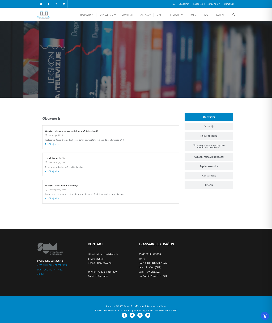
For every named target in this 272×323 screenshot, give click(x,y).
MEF (51, 269)
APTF (39, 265)
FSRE (60, 265)
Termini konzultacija (55, 158)
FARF (39, 269)
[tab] (209, 117)
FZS (65, 265)
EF (48, 265)
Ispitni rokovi (214, 3)
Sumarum (229, 3)
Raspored (198, 3)
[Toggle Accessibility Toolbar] (264, 315)
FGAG (45, 269)
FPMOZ (53, 265)
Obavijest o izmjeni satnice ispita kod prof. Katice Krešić (71, 131)
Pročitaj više (52, 144)
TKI (58, 269)
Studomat (184, 3)
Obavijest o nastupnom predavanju (61, 185)
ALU (45, 265)
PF (55, 269)
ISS (174, 3)
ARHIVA (40, 274)
